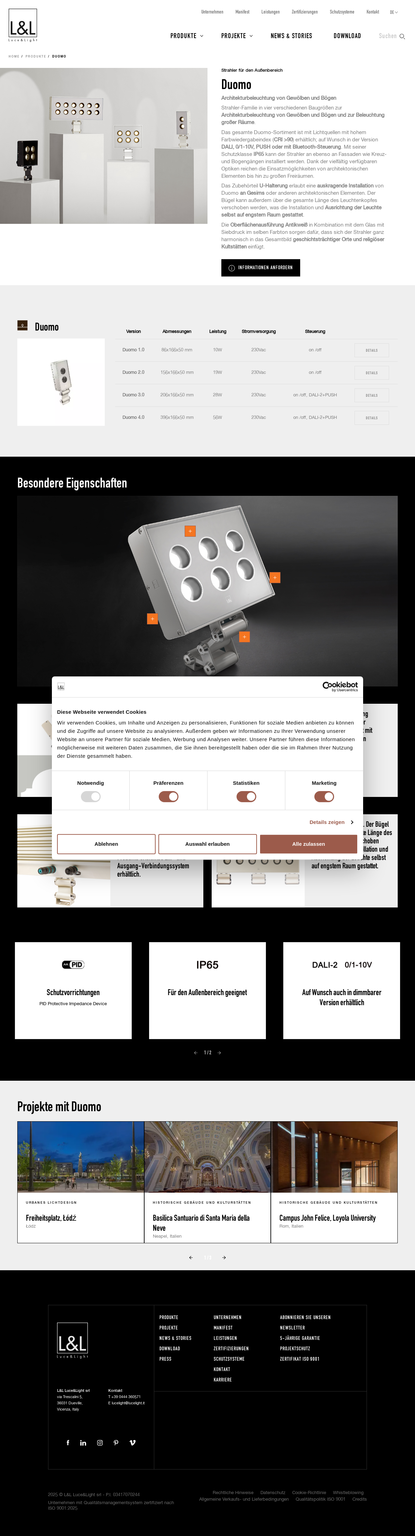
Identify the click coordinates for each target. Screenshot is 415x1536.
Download (347, 35)
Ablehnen (106, 844)
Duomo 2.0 (133, 372)
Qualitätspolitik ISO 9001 (320, 1499)
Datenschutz (272, 1493)
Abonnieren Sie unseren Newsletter (305, 1322)
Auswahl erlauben (207, 844)
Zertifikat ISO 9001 (300, 1358)
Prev (195, 1053)
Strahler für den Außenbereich (252, 70)
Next (219, 1053)
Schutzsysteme (342, 11)
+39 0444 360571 (126, 1397)
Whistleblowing (348, 1493)
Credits (359, 1499)
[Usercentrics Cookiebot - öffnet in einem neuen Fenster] (327, 687)
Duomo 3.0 (133, 395)
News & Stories (291, 35)
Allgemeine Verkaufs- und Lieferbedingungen (244, 1499)
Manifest (242, 11)
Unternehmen (212, 11)
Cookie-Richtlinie (309, 1493)
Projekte (233, 35)
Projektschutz (295, 1348)
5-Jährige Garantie (300, 1338)
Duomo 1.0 (133, 350)
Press (165, 1358)
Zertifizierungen (305, 11)
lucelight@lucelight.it (128, 1403)
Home (14, 56)
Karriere (223, 1379)
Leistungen (270, 11)
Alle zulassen (308, 844)
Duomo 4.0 (133, 417)
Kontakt (373, 11)
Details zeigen (327, 822)
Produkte (183, 35)
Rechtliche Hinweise (233, 1493)
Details (372, 350)
